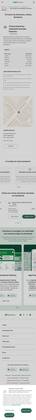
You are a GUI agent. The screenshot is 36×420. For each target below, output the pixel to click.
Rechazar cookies (26, 413)
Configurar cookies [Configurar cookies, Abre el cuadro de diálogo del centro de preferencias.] (9, 412)
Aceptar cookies (9, 417)
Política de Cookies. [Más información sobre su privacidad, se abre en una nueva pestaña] (16, 407)
